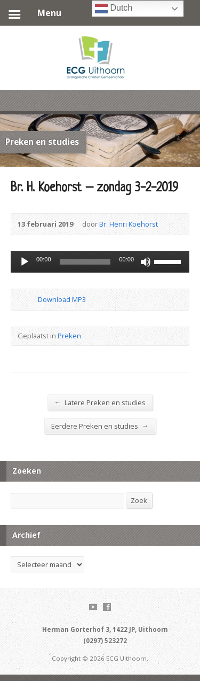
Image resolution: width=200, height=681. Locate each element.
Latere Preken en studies (100, 402)
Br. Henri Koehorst (128, 224)
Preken (69, 335)
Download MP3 (62, 299)
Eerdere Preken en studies (100, 426)
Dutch (113, 8)
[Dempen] (145, 262)
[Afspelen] (24, 262)
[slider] (85, 262)
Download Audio (29, 299)
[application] (100, 262)
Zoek (139, 500)
